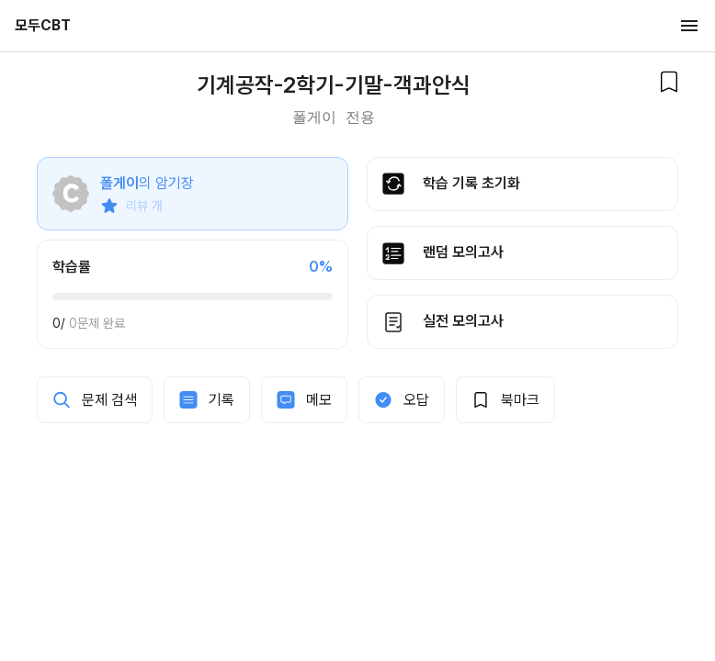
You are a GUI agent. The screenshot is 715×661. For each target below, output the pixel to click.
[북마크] (669, 82)
